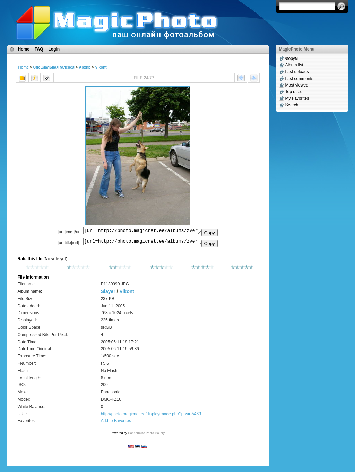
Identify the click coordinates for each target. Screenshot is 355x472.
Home (23, 49)
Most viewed (297, 85)
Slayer (108, 293)
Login (54, 49)
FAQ (39, 49)
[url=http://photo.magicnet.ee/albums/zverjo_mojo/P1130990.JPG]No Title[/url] (142, 243)
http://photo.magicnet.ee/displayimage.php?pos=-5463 (151, 416)
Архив (84, 67)
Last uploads (297, 71)
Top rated (294, 91)
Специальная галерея (54, 67)
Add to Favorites (116, 422)
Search (291, 104)
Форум (291, 58)
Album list (294, 65)
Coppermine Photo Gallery (146, 435)
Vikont (100, 67)
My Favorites (297, 98)
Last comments (299, 78)
